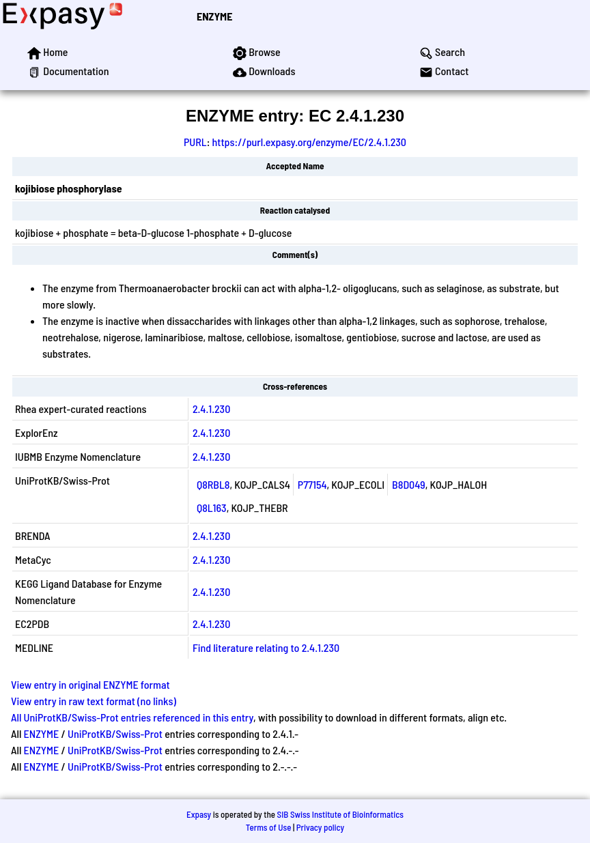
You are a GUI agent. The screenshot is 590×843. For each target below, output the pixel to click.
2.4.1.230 (211, 408)
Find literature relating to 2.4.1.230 (266, 647)
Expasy (198, 814)
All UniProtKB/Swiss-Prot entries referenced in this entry (132, 717)
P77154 (312, 484)
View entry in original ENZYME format (90, 684)
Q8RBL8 (213, 484)
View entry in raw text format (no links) (93, 700)
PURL (195, 141)
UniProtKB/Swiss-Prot (115, 733)
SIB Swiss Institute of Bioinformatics (340, 814)
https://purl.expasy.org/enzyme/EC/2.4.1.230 (309, 141)
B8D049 (408, 484)
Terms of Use (269, 827)
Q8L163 (212, 507)
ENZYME (214, 16)
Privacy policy (320, 827)
